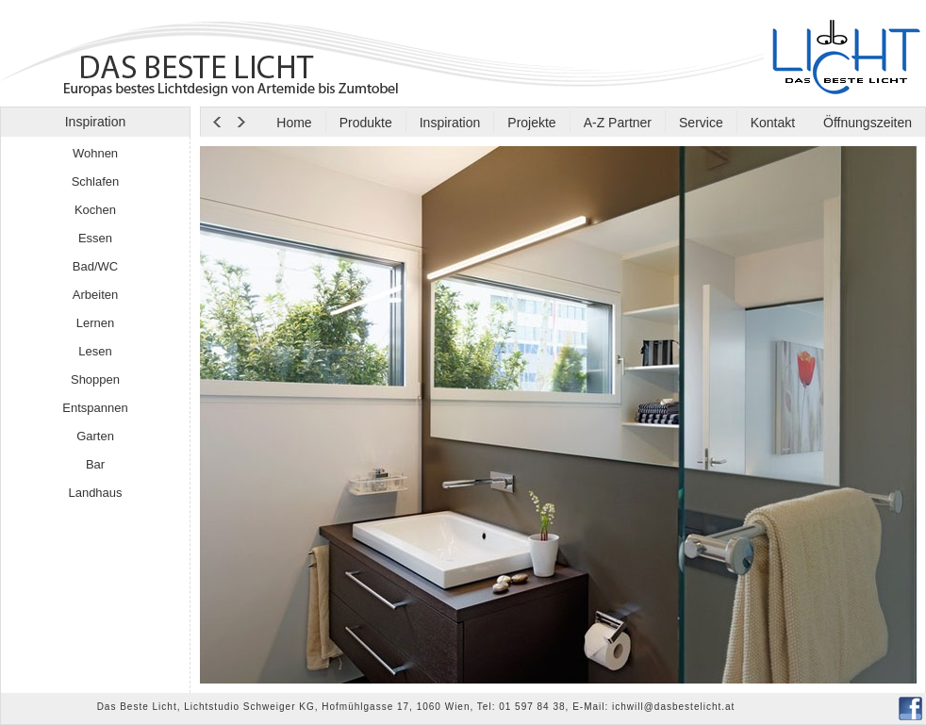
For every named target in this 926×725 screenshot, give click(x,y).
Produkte (365, 122)
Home (293, 122)
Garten (95, 436)
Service (701, 122)
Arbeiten (95, 295)
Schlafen (96, 181)
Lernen (95, 323)
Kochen (95, 210)
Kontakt (773, 122)
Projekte (531, 122)
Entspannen (94, 408)
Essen (95, 238)
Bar (95, 464)
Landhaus (95, 493)
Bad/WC (95, 266)
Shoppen (95, 379)
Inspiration (450, 122)
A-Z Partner (618, 122)
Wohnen (95, 153)
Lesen (94, 351)
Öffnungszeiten (865, 122)
